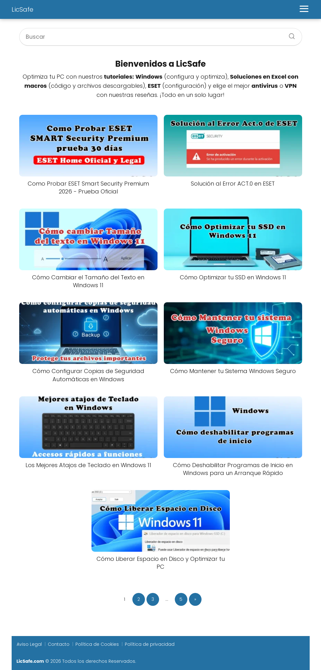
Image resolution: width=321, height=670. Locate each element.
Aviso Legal (29, 644)
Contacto (58, 644)
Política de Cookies (97, 644)
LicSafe (22, 9)
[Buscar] (289, 34)
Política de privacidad (149, 644)
